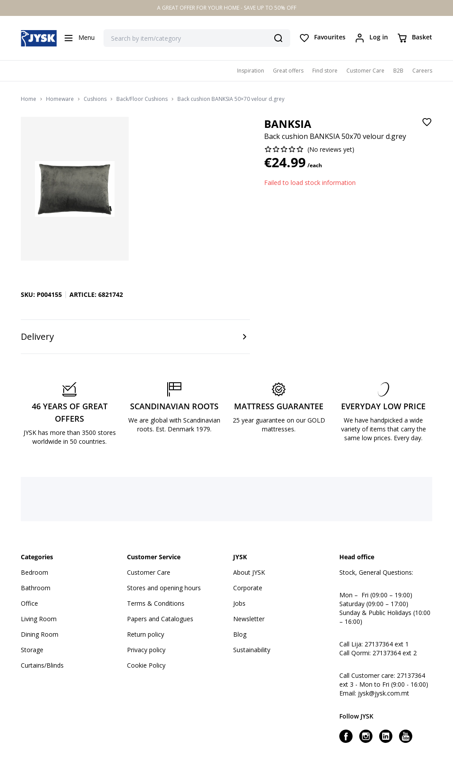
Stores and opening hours (164, 588)
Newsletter (249, 619)
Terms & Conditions (155, 603)
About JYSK (249, 572)
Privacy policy (146, 650)
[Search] (278, 38)
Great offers (288, 70)
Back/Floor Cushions (142, 99)
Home (28, 99)
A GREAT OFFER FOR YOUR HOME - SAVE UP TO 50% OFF (226, 8)
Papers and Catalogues (160, 619)
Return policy (145, 634)
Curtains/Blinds (42, 665)
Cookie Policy (146, 665)
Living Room (39, 619)
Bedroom (34, 572)
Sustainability (251, 650)
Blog (239, 634)
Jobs (239, 603)
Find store (325, 70)
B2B (398, 70)
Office (29, 603)
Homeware (60, 99)
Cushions (95, 99)
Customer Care (365, 70)
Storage (32, 650)
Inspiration (250, 70)
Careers (422, 70)
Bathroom (35, 588)
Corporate (247, 588)
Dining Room (39, 634)
